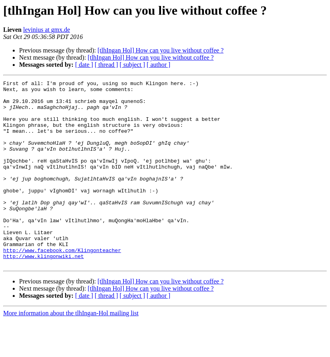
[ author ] (159, 64)
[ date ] (84, 64)
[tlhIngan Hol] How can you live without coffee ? (160, 50)
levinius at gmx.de (46, 29)
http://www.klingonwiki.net (43, 291)
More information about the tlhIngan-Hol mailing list (70, 350)
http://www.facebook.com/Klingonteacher (62, 284)
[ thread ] (106, 64)
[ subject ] (132, 64)
